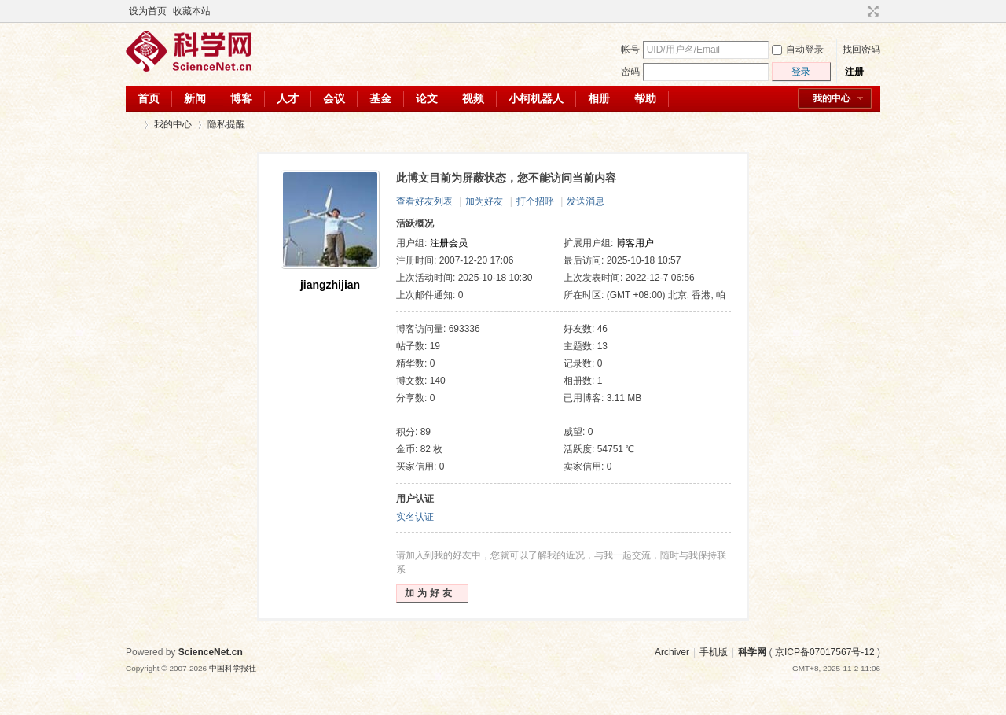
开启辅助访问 (858, 11)
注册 (854, 71)
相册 (599, 98)
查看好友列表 (424, 201)
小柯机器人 (536, 98)
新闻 (195, 98)
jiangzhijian (330, 284)
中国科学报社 (232, 668)
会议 (334, 98)
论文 (427, 98)
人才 (288, 98)
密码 (630, 71)
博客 (241, 98)
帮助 (645, 98)
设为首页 (148, 11)
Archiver (672, 652)
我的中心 (831, 98)
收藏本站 (192, 11)
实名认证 (415, 516)
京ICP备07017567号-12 (825, 652)
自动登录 (798, 49)
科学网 (132, 124)
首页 (149, 98)
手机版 (713, 652)
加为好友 (484, 201)
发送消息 (585, 201)
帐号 (630, 49)
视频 (473, 98)
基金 (380, 98)
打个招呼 (535, 201)
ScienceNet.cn (210, 652)
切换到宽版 (871, 11)
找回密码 (861, 49)
